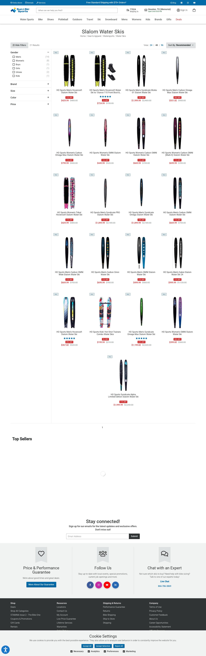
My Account (62, 615)
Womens (136, 19)
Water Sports (27, 19)
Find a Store (16, 3)
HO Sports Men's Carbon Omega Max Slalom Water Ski (177, 91)
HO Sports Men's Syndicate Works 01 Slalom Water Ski (141, 91)
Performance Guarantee (114, 607)
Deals (179, 19)
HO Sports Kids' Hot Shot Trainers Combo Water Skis (105, 333)
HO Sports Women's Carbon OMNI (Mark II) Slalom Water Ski (177, 154)
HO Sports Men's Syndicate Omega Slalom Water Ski (141, 213)
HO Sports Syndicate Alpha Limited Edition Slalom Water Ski (123, 395)
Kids (148, 19)
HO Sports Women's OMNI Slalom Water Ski (105, 154)
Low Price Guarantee (66, 619)
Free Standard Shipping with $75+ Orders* (106, 3)
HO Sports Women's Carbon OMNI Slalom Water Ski (141, 154)
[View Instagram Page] (188, 3)
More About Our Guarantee (41, 584)
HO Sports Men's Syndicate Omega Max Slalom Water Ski (141, 333)
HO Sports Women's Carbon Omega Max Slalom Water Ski (69, 154)
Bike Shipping (109, 615)
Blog (173, 3)
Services (41, 3)
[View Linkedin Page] (115, 585)
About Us (153, 619)
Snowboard (111, 19)
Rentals (29, 3)
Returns (106, 611)
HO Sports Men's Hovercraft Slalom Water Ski (69, 91)
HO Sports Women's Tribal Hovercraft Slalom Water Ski (69, 213)
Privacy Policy (155, 611)
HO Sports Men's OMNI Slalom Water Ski (141, 273)
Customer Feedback (158, 615)
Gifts (168, 19)
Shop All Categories (20, 611)
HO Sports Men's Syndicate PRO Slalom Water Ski (105, 213)
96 (162, 45)
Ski (99, 19)
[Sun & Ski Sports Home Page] (20, 10)
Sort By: (180, 45)
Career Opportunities (158, 623)
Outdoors (77, 19)
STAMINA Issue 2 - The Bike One (25, 615)
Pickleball (63, 19)
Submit (134, 536)
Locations (61, 607)
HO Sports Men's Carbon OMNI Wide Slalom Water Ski (69, 273)
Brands (158, 19)
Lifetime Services (64, 623)
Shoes (50, 19)
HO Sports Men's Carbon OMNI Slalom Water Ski (177, 213)
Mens (124, 19)
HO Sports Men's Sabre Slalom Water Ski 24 (177, 273)
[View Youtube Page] (194, 3)
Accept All (87, 646)
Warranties (62, 626)
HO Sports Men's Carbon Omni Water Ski (105, 273)
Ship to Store (109, 619)
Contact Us (62, 611)
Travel (90, 19)
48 (156, 45)
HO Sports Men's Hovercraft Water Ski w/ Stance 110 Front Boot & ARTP (105, 91)
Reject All (119, 646)
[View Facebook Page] (181, 3)
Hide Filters (19, 45)
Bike (40, 19)
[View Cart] (194, 10)
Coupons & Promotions (21, 619)
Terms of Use (155, 607)
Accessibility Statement (160, 626)
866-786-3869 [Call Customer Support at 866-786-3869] (164, 586)
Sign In (182, 10)
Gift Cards (15, 623)
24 (151, 45)
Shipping (107, 623)
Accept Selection (103, 646)
